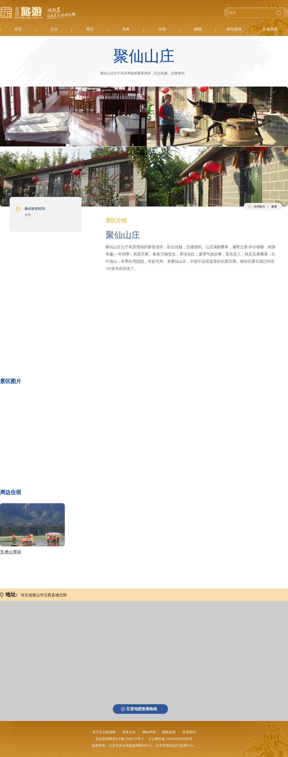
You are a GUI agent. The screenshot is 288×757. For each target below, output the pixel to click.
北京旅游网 (37, 13)
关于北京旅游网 (104, 732)
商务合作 (129, 732)
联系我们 (189, 732)
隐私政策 (169, 732)
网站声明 (149, 732)
